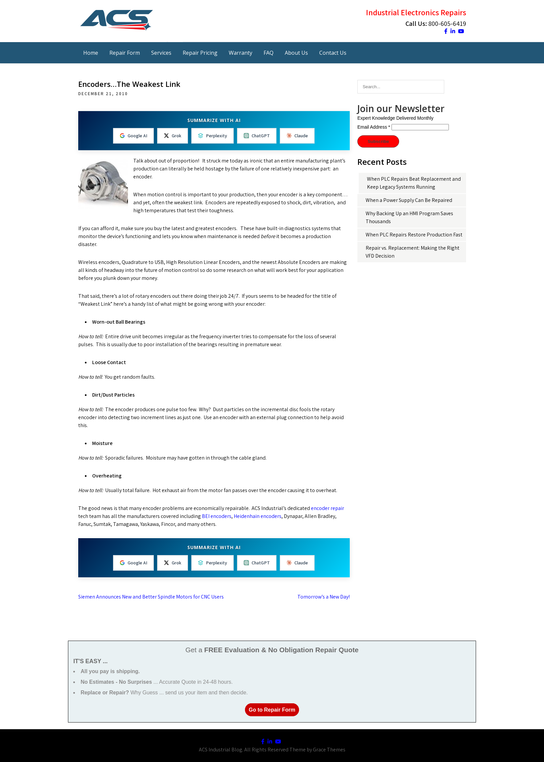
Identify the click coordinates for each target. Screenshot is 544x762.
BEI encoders (216, 516)
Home (90, 52)
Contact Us (332, 52)
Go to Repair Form (272, 710)
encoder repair (327, 508)
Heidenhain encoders (257, 516)
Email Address (373, 127)
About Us (296, 52)
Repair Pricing (200, 52)
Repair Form (124, 52)
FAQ (268, 52)
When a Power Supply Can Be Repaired (409, 200)
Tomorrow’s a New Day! (323, 596)
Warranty (240, 52)
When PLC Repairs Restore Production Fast (414, 234)
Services (161, 52)
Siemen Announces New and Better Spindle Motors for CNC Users (151, 596)
